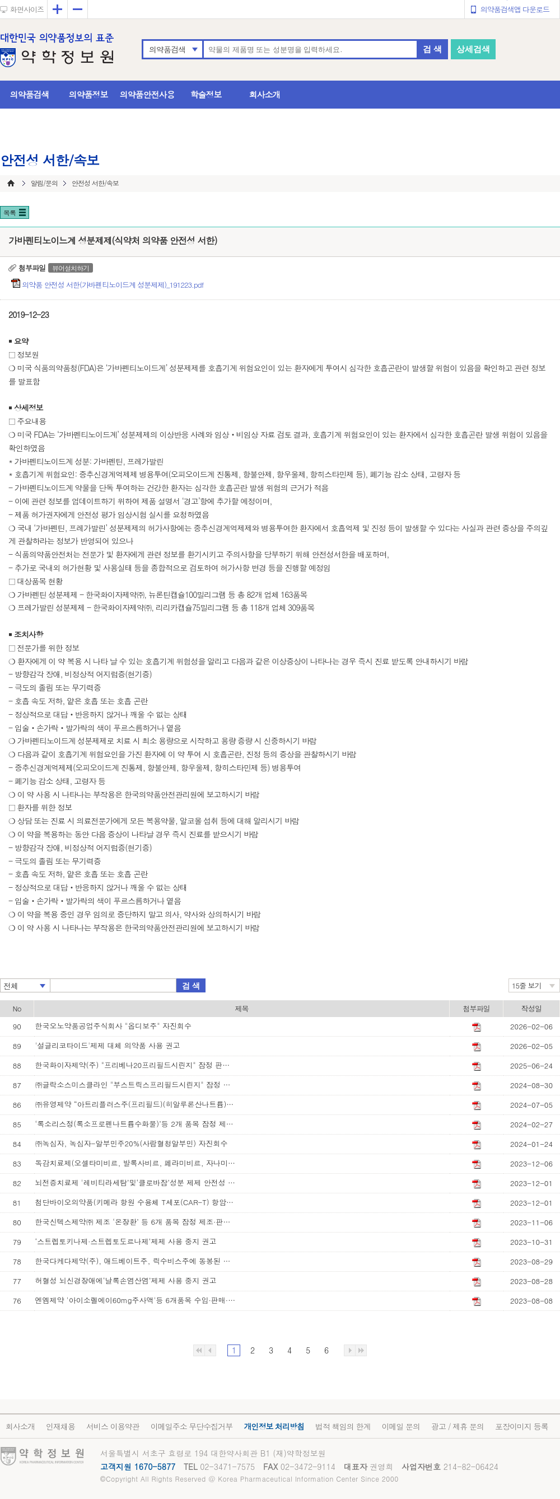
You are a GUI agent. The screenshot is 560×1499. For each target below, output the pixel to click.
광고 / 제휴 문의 (457, 1426)
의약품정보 (88, 94)
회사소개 (265, 94)
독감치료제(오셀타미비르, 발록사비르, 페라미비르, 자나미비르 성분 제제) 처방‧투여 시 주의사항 (136, 1163)
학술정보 (206, 94)
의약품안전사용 (147, 94)
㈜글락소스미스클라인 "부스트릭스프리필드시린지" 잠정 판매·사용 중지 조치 (136, 1084)
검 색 (432, 49)
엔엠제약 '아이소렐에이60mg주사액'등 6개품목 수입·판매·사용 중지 (136, 1300)
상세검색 (473, 49)
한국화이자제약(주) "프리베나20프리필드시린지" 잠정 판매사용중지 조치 (136, 1065)
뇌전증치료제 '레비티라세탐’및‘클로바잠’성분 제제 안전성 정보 (136, 1182)
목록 (9, 212)
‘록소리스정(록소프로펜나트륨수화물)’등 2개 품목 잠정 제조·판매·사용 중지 (136, 1123)
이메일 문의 (400, 1426)
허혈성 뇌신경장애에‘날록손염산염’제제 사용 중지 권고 (126, 1280)
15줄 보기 (527, 985)
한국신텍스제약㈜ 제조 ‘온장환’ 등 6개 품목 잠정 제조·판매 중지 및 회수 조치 (136, 1221)
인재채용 (60, 1426)
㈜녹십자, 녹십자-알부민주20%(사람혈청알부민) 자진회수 (131, 1143)
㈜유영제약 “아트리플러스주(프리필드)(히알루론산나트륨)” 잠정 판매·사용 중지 (136, 1104)
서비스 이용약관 (112, 1426)
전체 (10, 985)
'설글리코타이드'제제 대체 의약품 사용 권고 (107, 1045)
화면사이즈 (27, 9)
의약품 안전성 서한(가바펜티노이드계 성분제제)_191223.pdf (113, 284)
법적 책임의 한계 (342, 1426)
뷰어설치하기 (70, 268)
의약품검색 (167, 49)
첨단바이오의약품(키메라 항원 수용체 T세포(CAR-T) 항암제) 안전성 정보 (136, 1202)
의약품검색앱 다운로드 (514, 9)
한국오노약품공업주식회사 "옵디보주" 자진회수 (113, 1025)
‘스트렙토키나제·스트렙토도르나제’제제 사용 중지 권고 (126, 1241)
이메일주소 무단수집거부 (192, 1426)
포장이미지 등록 (521, 1426)
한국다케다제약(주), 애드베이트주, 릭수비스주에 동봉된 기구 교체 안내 (136, 1261)
